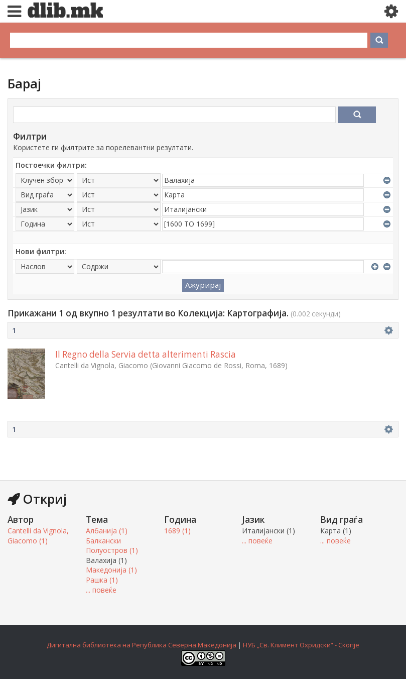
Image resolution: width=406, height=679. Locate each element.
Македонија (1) (111, 570)
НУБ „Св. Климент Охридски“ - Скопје (301, 644)
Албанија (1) (106, 530)
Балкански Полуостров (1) (112, 545)
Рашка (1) (102, 580)
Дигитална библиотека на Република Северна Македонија (141, 644)
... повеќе (101, 590)
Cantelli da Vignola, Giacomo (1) (38, 535)
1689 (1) (177, 530)
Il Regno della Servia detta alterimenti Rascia (145, 354)
